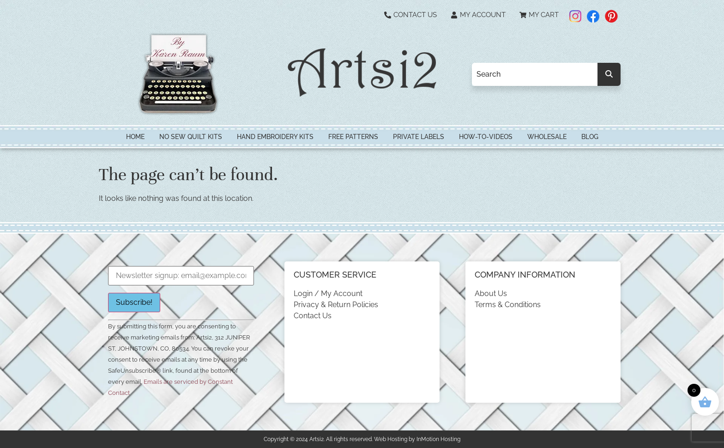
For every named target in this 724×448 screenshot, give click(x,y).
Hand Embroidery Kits (275, 136)
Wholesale (547, 136)
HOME (135, 136)
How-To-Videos (486, 136)
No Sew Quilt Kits (190, 136)
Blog (589, 136)
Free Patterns (353, 136)
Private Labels (418, 136)
